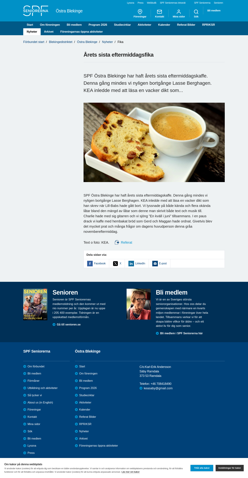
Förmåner (33, 380)
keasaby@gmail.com (158, 388)
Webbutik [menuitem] (151, 2)
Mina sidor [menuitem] (179, 13)
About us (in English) (40, 402)
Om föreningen (50, 24)
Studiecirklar (122, 24)
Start (30, 24)
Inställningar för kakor (229, 468)
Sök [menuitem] (196, 13)
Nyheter (32, 31)
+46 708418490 (161, 384)
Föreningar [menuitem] (140, 13)
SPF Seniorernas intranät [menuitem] (172, 2)
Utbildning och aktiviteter (43, 388)
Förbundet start (33, 41)
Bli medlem (74, 24)
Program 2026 (98, 24)
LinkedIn (140, 263)
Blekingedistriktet (60, 41)
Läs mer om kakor (131, 472)
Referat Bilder (186, 24)
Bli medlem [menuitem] (213, 10)
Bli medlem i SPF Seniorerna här (181, 333)
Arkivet (49, 31)
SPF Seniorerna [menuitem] (202, 2)
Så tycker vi (35, 395)
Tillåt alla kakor (202, 468)
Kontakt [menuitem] (159, 13)
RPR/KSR (208, 24)
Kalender (164, 24)
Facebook (100, 263)
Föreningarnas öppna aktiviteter (81, 31)
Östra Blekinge (87, 41)
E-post (163, 263)
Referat (126, 242)
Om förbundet (36, 366)
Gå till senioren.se (69, 324)
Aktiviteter (144, 24)
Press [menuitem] (140, 2)
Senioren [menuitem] (218, 2)
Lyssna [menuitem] (130, 2)
